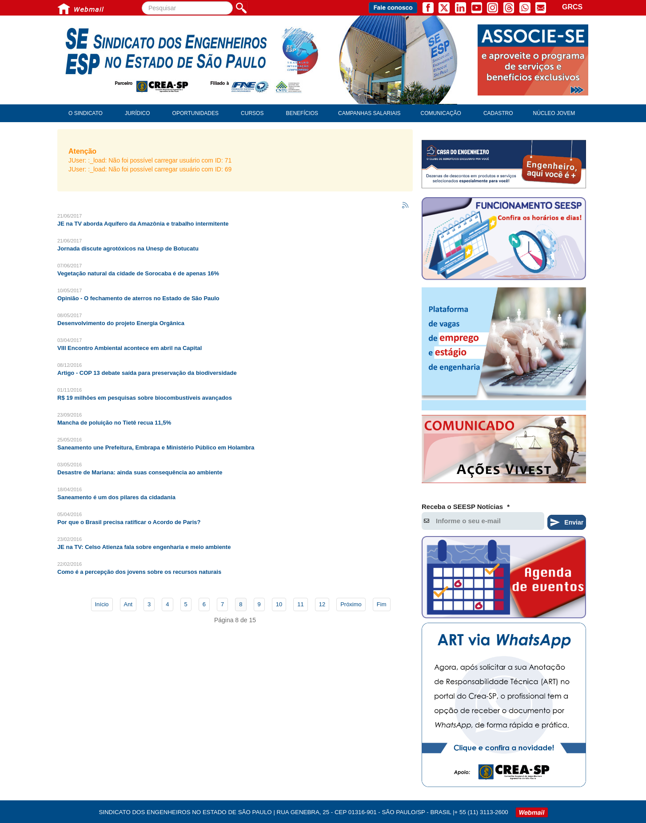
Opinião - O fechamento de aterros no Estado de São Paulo (138, 298)
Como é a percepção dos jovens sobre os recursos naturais (139, 572)
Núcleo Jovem (554, 113)
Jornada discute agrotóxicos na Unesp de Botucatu (128, 248)
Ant (128, 604)
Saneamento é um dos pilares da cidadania (116, 497)
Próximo (351, 604)
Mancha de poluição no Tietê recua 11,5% (114, 422)
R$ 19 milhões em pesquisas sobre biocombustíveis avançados (144, 397)
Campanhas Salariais (369, 113)
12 (322, 604)
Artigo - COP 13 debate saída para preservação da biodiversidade (147, 373)
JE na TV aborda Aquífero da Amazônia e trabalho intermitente (143, 223)
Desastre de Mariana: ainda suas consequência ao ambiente (139, 472)
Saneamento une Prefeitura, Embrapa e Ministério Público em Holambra (156, 447)
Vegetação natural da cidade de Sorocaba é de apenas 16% (138, 273)
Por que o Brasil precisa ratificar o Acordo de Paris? (128, 522)
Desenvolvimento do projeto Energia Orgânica (120, 323)
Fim (382, 604)
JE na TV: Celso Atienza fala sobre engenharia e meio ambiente (144, 547)
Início (102, 604)
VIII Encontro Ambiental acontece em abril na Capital (129, 348)
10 (279, 604)
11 (300, 604)
